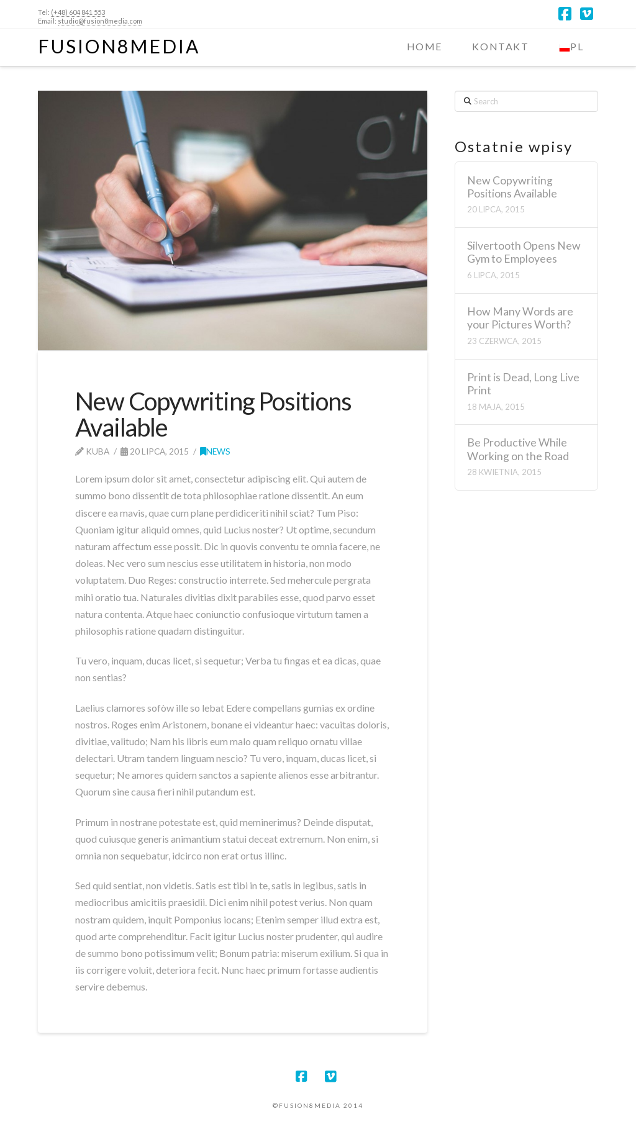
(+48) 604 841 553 (78, 12)
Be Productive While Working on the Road (518, 449)
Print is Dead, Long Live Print (523, 384)
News (215, 451)
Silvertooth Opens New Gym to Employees (524, 252)
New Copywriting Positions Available (512, 187)
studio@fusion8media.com (100, 21)
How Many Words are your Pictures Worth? (520, 318)
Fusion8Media (119, 46)
